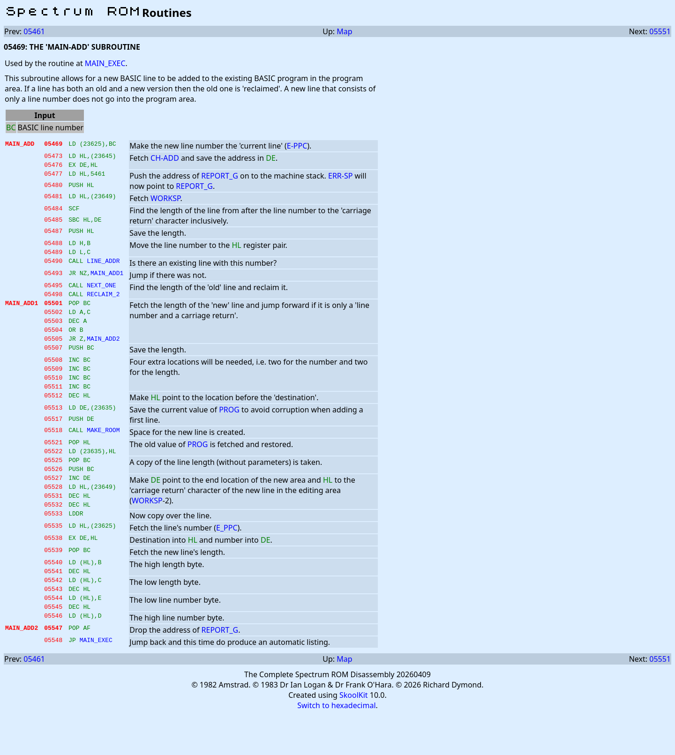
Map (344, 31)
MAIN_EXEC (105, 63)
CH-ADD (164, 158)
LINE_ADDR (103, 267)
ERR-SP (340, 178)
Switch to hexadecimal (336, 746)
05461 (34, 31)
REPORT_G (219, 178)
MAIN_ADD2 (103, 354)
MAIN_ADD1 (106, 280)
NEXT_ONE (101, 292)
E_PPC (226, 560)
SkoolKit (353, 736)
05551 (660, 31)
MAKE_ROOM (103, 452)
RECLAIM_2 (103, 302)
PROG (229, 431)
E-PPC (297, 146)
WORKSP (165, 201)
